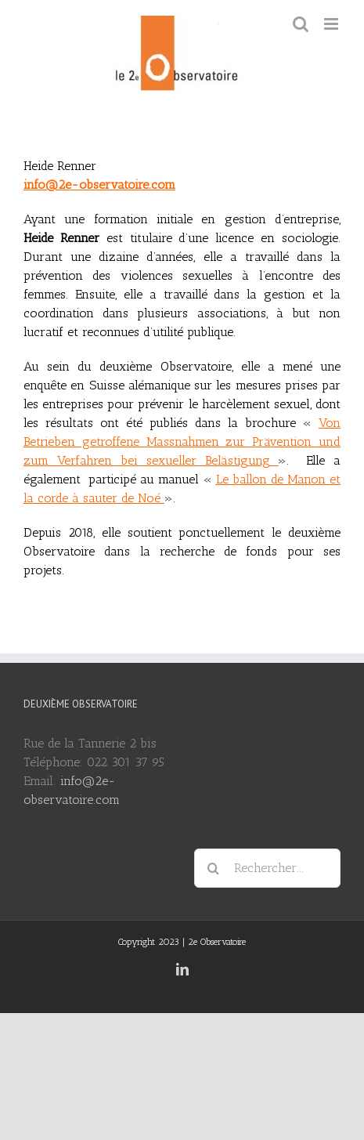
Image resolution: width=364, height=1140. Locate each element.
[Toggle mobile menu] (332, 24)
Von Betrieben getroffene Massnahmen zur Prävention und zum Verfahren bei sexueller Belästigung (182, 441)
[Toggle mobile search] (300, 24)
